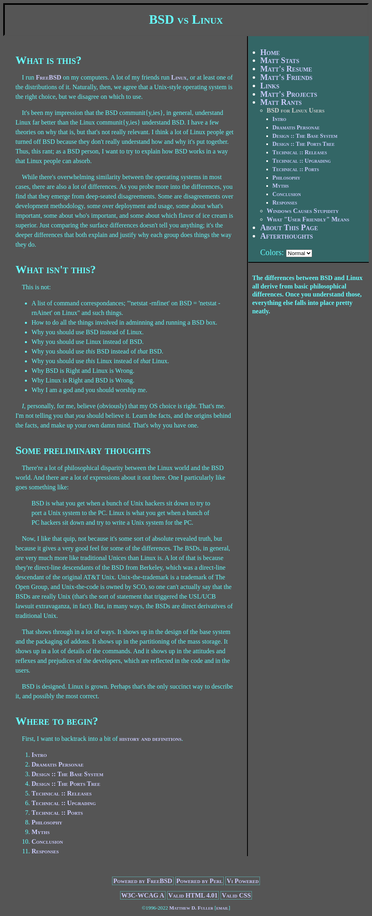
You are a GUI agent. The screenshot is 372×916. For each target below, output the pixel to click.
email (222, 908)
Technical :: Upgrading (63, 802)
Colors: (272, 252)
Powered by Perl (199, 880)
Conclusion (47, 841)
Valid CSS (236, 895)
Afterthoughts (286, 235)
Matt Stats (279, 60)
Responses (45, 851)
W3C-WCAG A (142, 895)
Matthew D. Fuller (191, 908)
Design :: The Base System (67, 774)
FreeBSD (48, 77)
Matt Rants (281, 102)
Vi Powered (243, 880)
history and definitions (150, 738)
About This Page (289, 227)
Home (270, 52)
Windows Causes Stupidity (303, 210)
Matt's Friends (286, 77)
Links (270, 85)
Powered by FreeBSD (142, 880)
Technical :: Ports (57, 812)
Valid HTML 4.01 (193, 895)
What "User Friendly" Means (308, 219)
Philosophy (46, 822)
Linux (179, 77)
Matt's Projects (288, 94)
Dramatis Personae (57, 764)
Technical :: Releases (61, 793)
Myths (40, 831)
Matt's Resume (286, 68)
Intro (39, 754)
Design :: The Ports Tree (65, 783)
